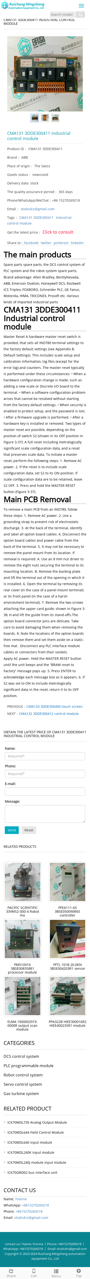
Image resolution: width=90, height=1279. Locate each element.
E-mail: (10, 783)
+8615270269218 (35, 1205)
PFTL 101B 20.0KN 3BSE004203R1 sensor (67, 966)
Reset (28, 830)
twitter (46, 243)
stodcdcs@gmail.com (37, 209)
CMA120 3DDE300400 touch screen (54, 706)
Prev (13, 74)
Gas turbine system (21, 1093)
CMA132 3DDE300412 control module (49, 713)
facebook (31, 243)
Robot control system (23, 1075)
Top (78, 1272)
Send (12, 830)
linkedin (77, 243)
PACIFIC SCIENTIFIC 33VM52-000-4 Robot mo (22, 911)
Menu (56, 1273)
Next (76, 74)
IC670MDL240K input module (30, 1152)
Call (34, 1272)
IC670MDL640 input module (29, 1142)
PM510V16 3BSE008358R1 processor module (22, 968)
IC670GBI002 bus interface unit (32, 1172)
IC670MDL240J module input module (36, 1162)
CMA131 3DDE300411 (36, 217)
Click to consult (57, 232)
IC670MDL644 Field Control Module (35, 1132)
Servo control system (23, 1084)
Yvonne (21, 1199)
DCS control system (21, 1056)
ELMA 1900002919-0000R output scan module (22, 1025)
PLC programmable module (29, 1065)
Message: (12, 801)
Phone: (10, 766)
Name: (10, 748)
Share (11, 1272)
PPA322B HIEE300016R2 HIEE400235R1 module (67, 1023)
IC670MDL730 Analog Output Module (37, 1122)
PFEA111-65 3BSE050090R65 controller (67, 911)
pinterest (61, 243)
